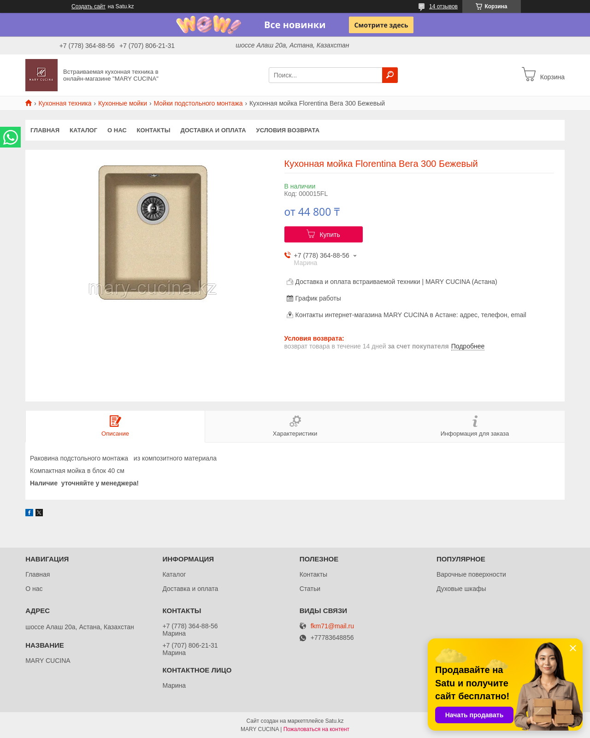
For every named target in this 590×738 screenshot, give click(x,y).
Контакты (154, 130)
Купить (329, 234)
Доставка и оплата (213, 130)
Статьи (310, 588)
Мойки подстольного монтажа (198, 103)
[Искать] (390, 75)
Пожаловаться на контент (316, 729)
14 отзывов (443, 6)
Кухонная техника (64, 103)
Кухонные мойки (122, 103)
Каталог (83, 130)
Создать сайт (88, 6)
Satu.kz (334, 721)
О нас (117, 130)
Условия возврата (288, 130)
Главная (44, 130)
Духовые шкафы (461, 588)
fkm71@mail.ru (332, 626)
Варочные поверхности (471, 574)
